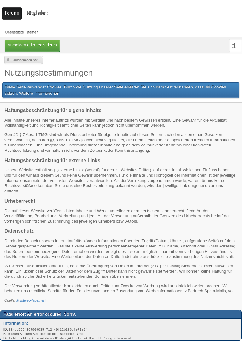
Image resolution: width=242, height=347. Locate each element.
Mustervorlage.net (30, 300)
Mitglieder (36, 13)
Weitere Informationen (39, 93)
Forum (10, 13)
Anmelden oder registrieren (32, 45)
